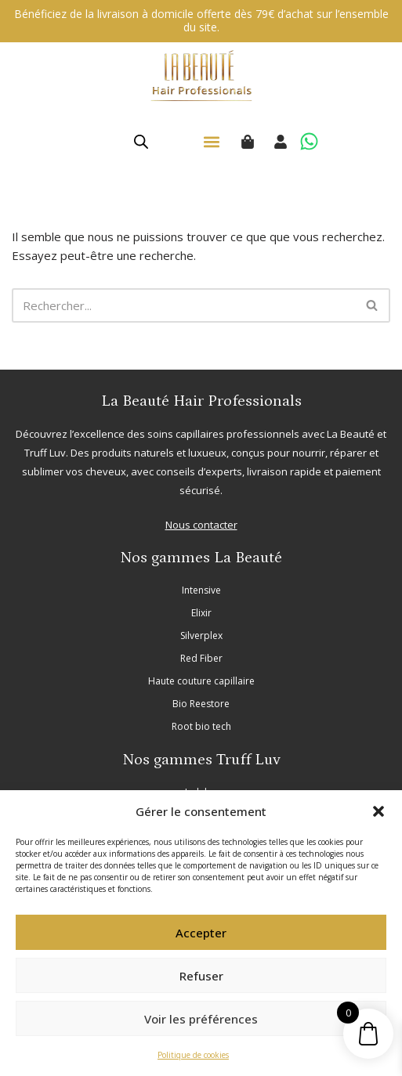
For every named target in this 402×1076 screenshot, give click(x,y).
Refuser (201, 976)
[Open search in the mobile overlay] (141, 141)
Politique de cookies (193, 1054)
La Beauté (351, 434)
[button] (378, 811)
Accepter (201, 933)
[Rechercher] (183, 305)
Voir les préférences (201, 1019)
